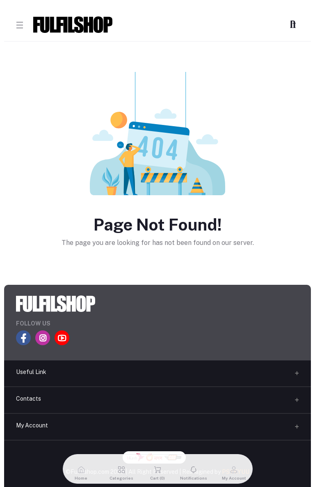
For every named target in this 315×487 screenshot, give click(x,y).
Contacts (28, 398)
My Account (32, 425)
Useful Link (31, 372)
